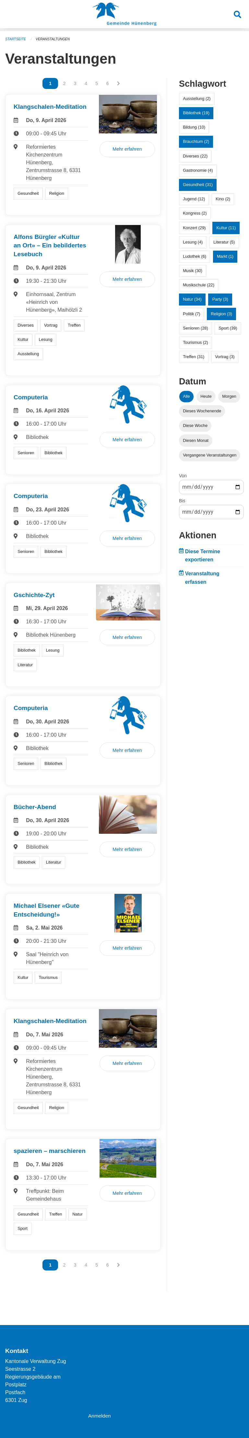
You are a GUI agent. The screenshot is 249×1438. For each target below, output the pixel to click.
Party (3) (220, 299)
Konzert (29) (194, 227)
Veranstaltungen (54, 39)
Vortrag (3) (224, 356)
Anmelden (100, 1416)
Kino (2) (223, 198)
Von (183, 475)
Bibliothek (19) (196, 112)
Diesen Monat (195, 440)
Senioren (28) (195, 328)
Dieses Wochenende (202, 410)
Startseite (16, 39)
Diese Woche (195, 425)
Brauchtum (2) (196, 141)
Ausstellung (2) (196, 98)
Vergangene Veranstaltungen (209, 455)
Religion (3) (221, 313)
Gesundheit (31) (198, 184)
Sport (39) (228, 328)
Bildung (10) (194, 127)
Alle (186, 396)
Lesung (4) (193, 242)
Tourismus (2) (195, 342)
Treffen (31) (193, 356)
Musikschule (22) (198, 284)
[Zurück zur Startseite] (124, 15)
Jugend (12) (194, 198)
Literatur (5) (224, 242)
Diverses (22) (195, 156)
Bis (182, 500)
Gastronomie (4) (198, 170)
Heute (205, 396)
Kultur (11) (226, 227)
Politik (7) (191, 313)
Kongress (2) (195, 213)
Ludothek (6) (194, 256)
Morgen (229, 396)
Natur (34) (192, 299)
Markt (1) (225, 256)
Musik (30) (192, 270)
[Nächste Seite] (118, 83)
